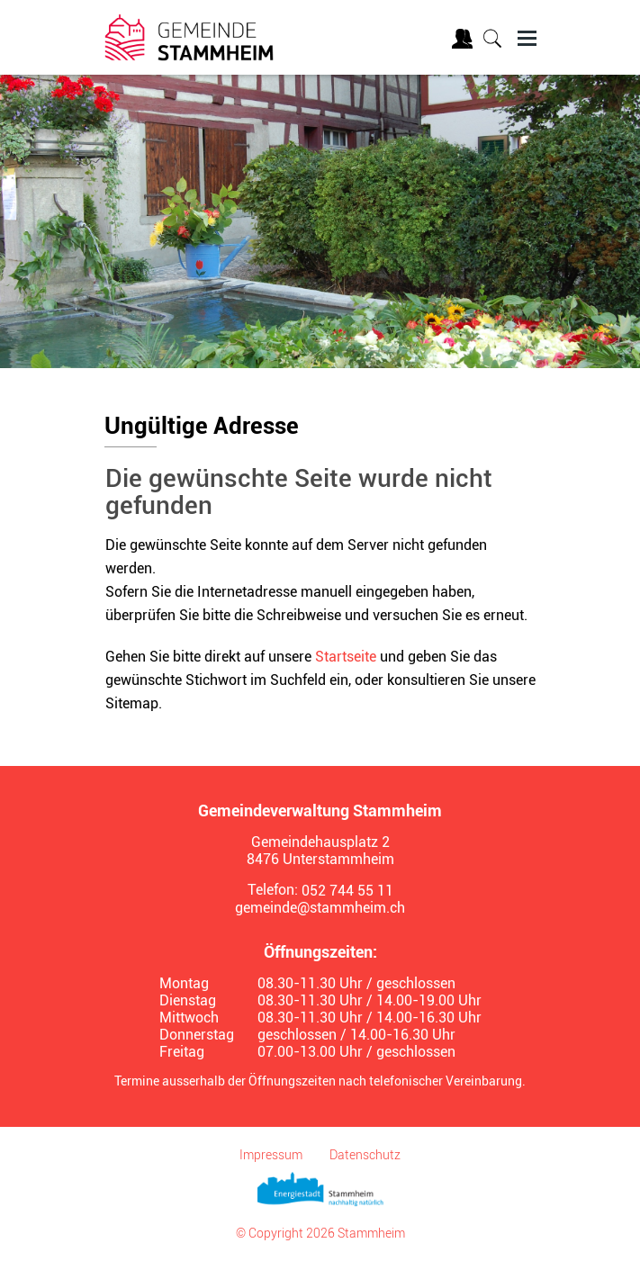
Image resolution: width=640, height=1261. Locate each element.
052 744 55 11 (347, 890)
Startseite (345, 656)
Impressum (270, 1155)
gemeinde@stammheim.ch (320, 907)
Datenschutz (365, 1155)
